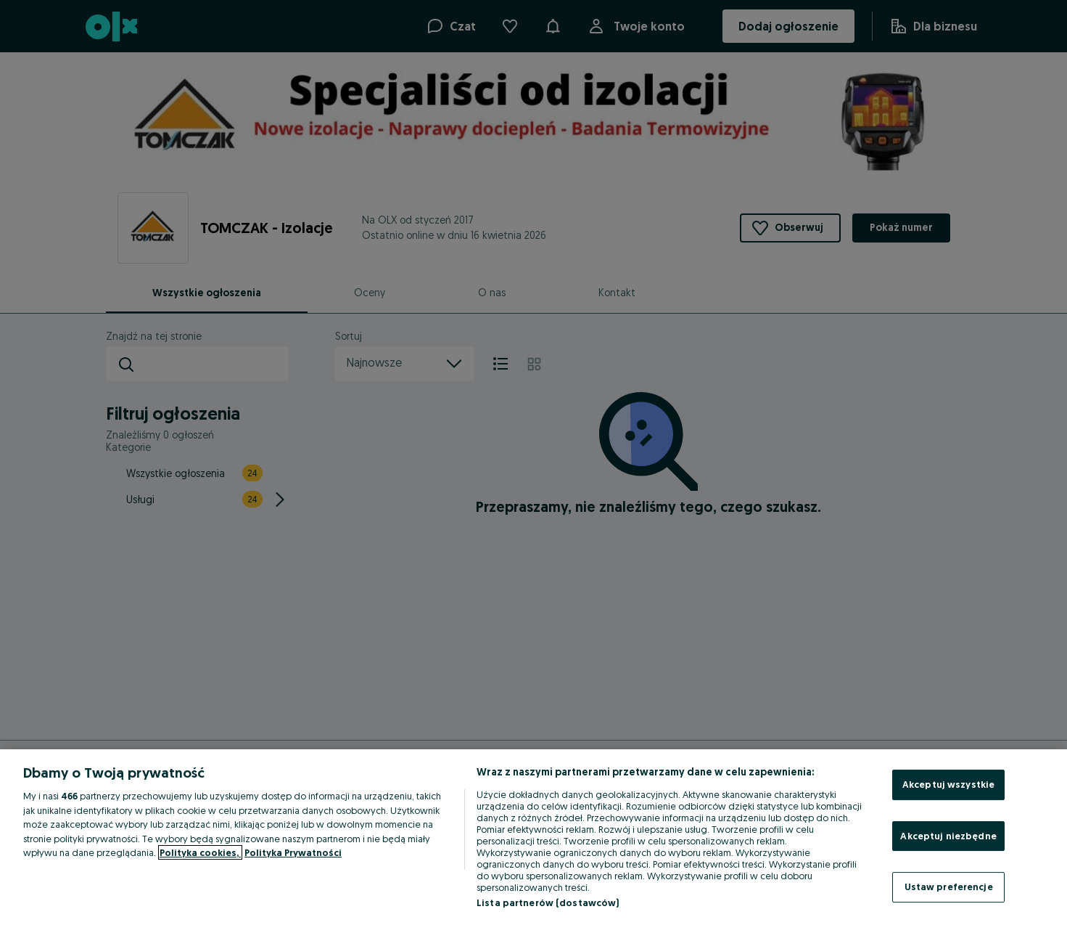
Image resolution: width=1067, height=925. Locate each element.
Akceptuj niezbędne (948, 836)
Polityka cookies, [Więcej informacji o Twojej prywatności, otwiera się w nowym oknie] (200, 852)
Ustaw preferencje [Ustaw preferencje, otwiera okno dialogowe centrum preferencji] (949, 886)
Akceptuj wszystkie (948, 784)
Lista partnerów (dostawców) (548, 902)
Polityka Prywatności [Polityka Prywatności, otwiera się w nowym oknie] (293, 852)
